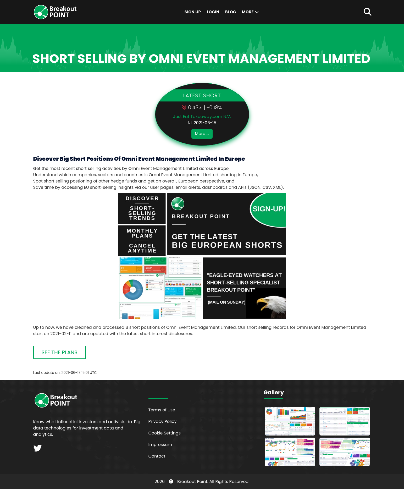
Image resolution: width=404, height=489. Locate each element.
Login (213, 12)
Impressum (160, 445)
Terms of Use (161, 410)
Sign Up (193, 12)
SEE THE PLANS (60, 352)
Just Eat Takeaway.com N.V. (202, 117)
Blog (230, 12)
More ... (202, 134)
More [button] (250, 12)
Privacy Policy (162, 421)
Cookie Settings (164, 433)
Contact (156, 456)
